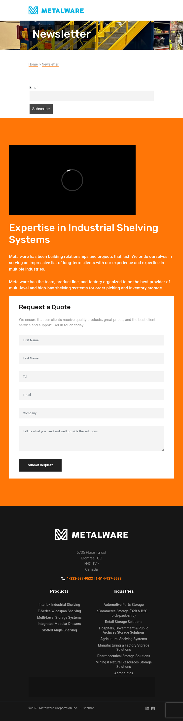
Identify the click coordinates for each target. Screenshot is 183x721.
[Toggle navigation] (171, 10)
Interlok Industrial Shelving (59, 605)
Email (34, 88)
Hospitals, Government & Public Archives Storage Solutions (123, 630)
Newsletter (50, 64)
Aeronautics (123, 673)
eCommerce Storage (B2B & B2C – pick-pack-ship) (123, 613)
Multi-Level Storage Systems (59, 617)
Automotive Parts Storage (124, 605)
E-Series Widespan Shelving (59, 611)
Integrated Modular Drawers (59, 624)
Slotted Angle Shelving (59, 630)
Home (33, 64)
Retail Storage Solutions (123, 622)
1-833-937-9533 (80, 579)
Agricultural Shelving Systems (123, 639)
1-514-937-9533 (109, 579)
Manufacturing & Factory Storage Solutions (123, 647)
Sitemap (89, 708)
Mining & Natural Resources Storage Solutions (124, 664)
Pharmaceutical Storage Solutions (123, 656)
